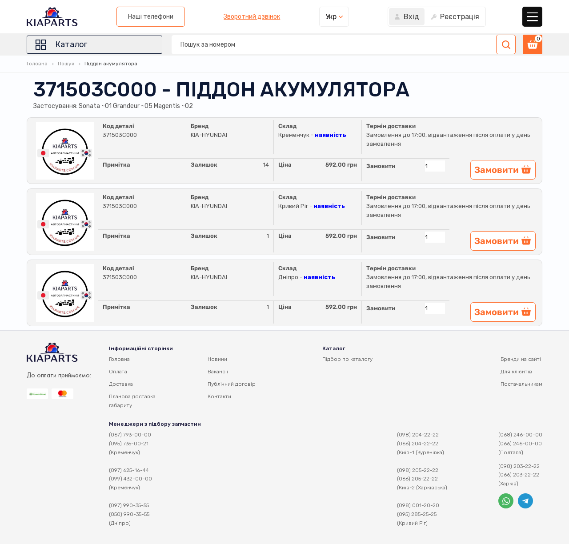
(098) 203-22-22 (519, 466)
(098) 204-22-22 (418, 435)
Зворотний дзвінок (252, 17)
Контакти (219, 396)
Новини (217, 359)
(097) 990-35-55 (129, 505)
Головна (37, 63)
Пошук (66, 63)
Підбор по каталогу (347, 359)
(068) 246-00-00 (520, 435)
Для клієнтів (516, 371)
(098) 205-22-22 (417, 470)
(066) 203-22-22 (518, 475)
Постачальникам (521, 384)
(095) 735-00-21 (128, 443)
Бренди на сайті (521, 359)
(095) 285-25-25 (417, 514)
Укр (331, 16)
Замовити (380, 166)
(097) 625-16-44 (129, 470)
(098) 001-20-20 (418, 505)
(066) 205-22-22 (417, 479)
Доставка (121, 384)
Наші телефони (150, 16)
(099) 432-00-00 (130, 479)
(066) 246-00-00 (520, 443)
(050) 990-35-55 (129, 514)
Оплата (118, 371)
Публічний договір (232, 384)
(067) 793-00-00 (130, 435)
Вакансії (218, 371)
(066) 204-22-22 (417, 443)
